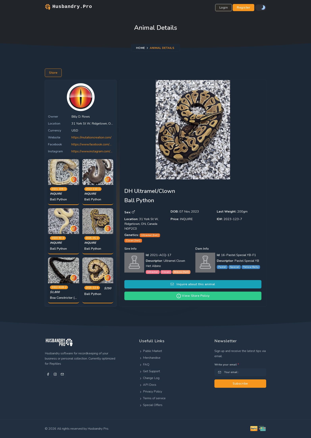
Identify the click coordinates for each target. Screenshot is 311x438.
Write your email (226, 364)
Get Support (149, 371)
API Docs (147, 385)
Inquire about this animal (193, 284)
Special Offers (150, 405)
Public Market (150, 351)
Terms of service (152, 398)
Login (223, 7)
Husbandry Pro (98, 428)
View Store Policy (193, 296)
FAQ (144, 364)
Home (140, 48)
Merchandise (149, 358)
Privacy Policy (150, 391)
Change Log (149, 378)
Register (243, 7)
